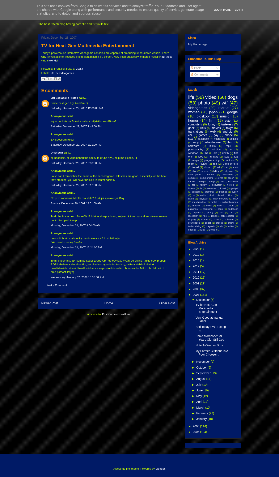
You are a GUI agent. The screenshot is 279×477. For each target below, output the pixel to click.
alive (194, 171)
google (232, 112)
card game (194, 174)
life (52, 73)
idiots (213, 146)
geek (191, 128)
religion (216, 149)
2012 (196, 266)
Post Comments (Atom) (116, 314)
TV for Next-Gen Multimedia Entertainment (87, 45)
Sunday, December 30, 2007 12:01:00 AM (76, 203)
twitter (231, 226)
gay (216, 135)
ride (205, 216)
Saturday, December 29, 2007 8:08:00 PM (76, 163)
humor (193, 121)
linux (203, 128)
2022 (196, 249)
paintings (193, 209)
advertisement (213, 142)
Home (108, 303)
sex (190, 138)
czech (231, 178)
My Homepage (197, 44)
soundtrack (194, 223)
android (228, 131)
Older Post (167, 303)
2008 (196, 289)
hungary (213, 156)
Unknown (57, 152)
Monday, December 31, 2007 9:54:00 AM (75, 225)
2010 (196, 277)
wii (218, 167)
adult (235, 167)
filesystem (217, 185)
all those (167, 56)
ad (226, 167)
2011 (196, 272)
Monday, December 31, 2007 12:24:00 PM (76, 247)
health (202, 195)
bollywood (229, 171)
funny (211, 124)
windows (193, 153)
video (211, 97)
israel (221, 195)
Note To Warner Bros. (209, 345)
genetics (196, 191)
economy (233, 181)
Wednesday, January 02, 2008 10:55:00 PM (77, 277)
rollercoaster (227, 216)
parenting (208, 209)
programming (212, 160)
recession (193, 216)
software (229, 219)
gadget (234, 188)
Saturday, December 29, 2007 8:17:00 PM (76, 185)
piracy (210, 212)
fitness (191, 188)
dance (191, 181)
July (199, 384)
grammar (209, 191)
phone (229, 135)
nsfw (219, 205)
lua (236, 156)
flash (230, 142)
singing (192, 219)
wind (202, 229)
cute (228, 120)
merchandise (199, 202)
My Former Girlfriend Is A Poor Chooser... (211, 352)
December (203, 299)
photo (204, 103)
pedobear (233, 209)
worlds (53, 60)
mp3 (228, 146)
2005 (196, 432)
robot (214, 216)
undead (192, 229)
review (203, 163)
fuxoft (223, 188)
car (190, 135)
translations (195, 131)
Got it (239, 9)
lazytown (203, 198)
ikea (226, 156)
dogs (233, 97)
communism (206, 178)
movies (216, 128)
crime (220, 178)
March (200, 407)
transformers (230, 163)
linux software (220, 198)
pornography (195, 149)
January (202, 419)
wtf (225, 103)
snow (216, 219)
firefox (230, 185)
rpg (215, 163)
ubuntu (208, 167)
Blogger (160, 468)
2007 (196, 294)
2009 (196, 283)
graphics (223, 191)
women (194, 112)
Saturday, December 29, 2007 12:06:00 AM (77, 108)
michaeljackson (230, 202)
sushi (231, 223)
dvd (222, 181)
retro (191, 163)
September (203, 373)
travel (195, 167)
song (196, 142)
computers (195, 124)
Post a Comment (57, 285)
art (215, 153)
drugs (212, 181)
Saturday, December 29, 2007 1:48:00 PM (76, 126)
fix (201, 188)
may (235, 198)
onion (230, 205)
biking (216, 171)
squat (208, 223)
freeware (211, 188)
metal (213, 202)
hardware (193, 146)
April (199, 401)
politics (234, 138)
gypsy (235, 191)
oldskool (203, 116)
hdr (193, 195)
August (201, 379)
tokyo (229, 128)
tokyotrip (210, 226)
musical (196, 205)
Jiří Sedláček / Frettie (64, 97)
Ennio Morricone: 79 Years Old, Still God (209, 337)
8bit (206, 153)
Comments (199, 74)
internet (223, 108)
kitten (191, 198)
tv (57, 73)
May (199, 396)
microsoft (219, 138)
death (225, 153)
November (203, 361)
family (203, 185)
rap (231, 212)
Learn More (222, 9)
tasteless (227, 124)
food (200, 156)
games (203, 135)
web (213, 131)
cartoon (211, 174)
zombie (213, 229)
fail (193, 185)
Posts (196, 68)
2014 (196, 260)
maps (195, 160)
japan (213, 112)
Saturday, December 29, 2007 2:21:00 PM (76, 144)
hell (212, 195)
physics (196, 212)
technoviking (194, 226)
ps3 (221, 212)
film (211, 121)
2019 (196, 254)
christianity (227, 174)
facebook (203, 138)
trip (221, 226)
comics (192, 178)
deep (201, 181)
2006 (196, 426)
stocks (219, 223)
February (202, 413)
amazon (205, 171)
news (209, 205)
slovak (204, 219)
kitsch (231, 195)
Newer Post (49, 303)
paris (220, 209)
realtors (229, 160)
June (199, 390)
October (202, 367)
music (224, 116)
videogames (66, 73)
